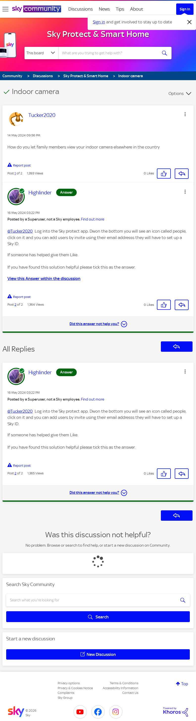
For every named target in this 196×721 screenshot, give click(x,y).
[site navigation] (5, 9)
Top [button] (184, 683)
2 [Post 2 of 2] (15, 304)
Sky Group (65, 698)
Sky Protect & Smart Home (98, 34)
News (104, 9)
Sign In (185, 9)
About (136, 9)
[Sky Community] (36, 9)
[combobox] (109, 53)
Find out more (92, 219)
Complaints (66, 693)
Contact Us (130, 693)
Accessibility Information (120, 688)
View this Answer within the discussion (43, 278)
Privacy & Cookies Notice (75, 688)
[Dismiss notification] (190, 22)
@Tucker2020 (20, 231)
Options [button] (176, 93)
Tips (120, 9)
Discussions (80, 9)
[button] (185, 114)
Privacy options (69, 683)
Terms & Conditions (124, 683)
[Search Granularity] (41, 53)
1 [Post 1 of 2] (15, 173)
